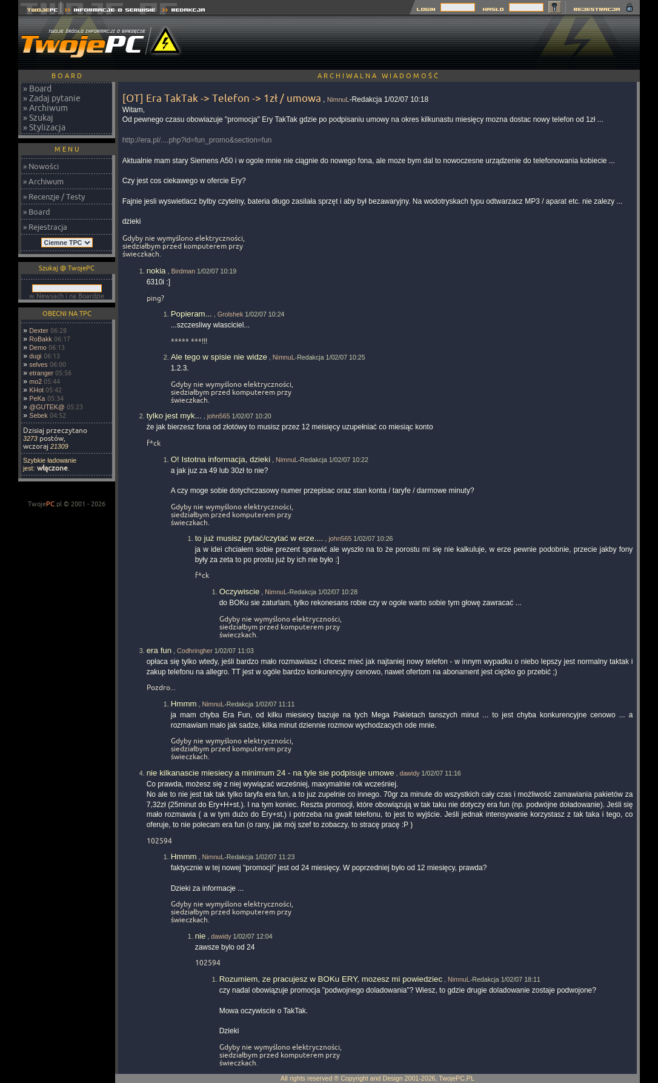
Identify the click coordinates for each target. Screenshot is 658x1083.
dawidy (409, 773)
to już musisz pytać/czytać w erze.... (259, 538)
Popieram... (191, 313)
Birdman (183, 271)
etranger (41, 373)
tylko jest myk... (174, 415)
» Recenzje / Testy (54, 196)
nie (200, 936)
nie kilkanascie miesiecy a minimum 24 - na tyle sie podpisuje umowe (270, 772)
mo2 (35, 381)
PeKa (37, 398)
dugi (35, 356)
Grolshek (231, 314)
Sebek (38, 415)
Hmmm (184, 703)
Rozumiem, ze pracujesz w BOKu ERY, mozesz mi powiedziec (330, 979)
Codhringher (195, 650)
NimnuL (338, 99)
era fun (159, 650)
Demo (37, 347)
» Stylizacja (44, 127)
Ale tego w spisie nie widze (219, 356)
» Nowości (41, 166)
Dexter (38, 330)
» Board (37, 88)
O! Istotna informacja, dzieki (220, 459)
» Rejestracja (45, 227)
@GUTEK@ (46, 407)
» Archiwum (45, 108)
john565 (218, 416)
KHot (36, 390)
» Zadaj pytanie (52, 98)
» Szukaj (38, 117)
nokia (156, 270)
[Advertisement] (419, 42)
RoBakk (40, 339)
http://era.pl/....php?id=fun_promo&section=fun (197, 140)
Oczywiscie (239, 591)
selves (38, 364)
